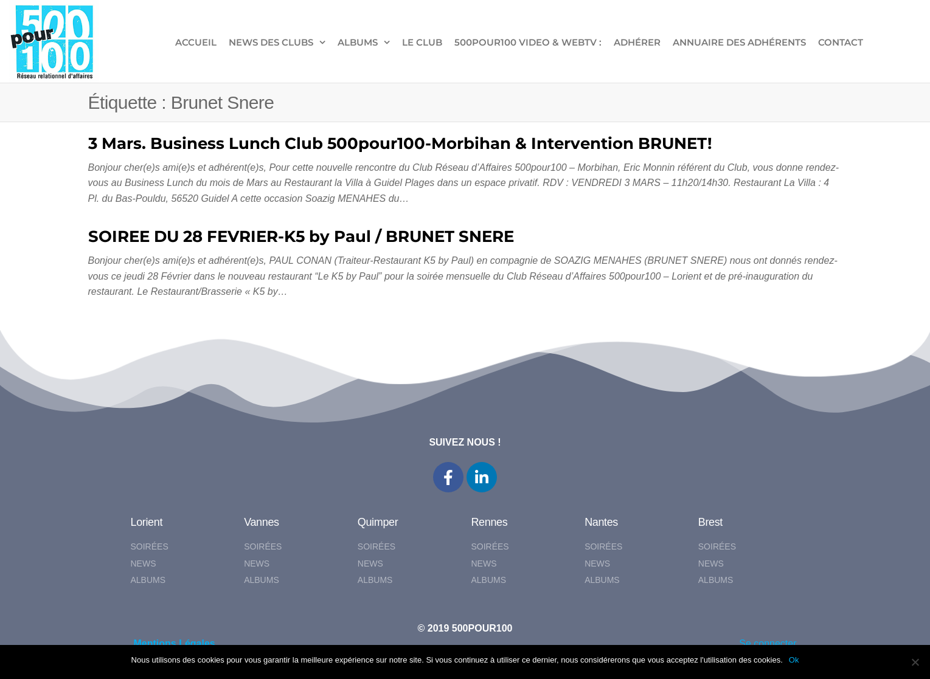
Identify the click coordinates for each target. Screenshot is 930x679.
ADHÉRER (637, 42)
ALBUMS (358, 42)
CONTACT (840, 42)
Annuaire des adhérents (739, 42)
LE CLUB (422, 42)
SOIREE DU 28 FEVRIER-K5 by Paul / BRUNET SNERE (301, 236)
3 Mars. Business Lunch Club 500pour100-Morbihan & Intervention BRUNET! (400, 143)
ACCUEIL (196, 42)
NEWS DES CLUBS (271, 42)
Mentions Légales (174, 643)
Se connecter (767, 643)
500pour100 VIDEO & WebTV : (528, 42)
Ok (794, 659)
